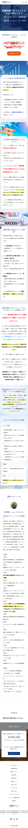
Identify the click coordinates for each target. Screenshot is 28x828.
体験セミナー (14, 781)
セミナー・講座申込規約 (14, 797)
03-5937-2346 (14, 737)
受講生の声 (14, 778)
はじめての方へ (14, 765)
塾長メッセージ (14, 771)
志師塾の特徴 (14, 768)
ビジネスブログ (14, 787)
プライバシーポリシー (14, 794)
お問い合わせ (14, 791)
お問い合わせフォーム (14, 753)
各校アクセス (14, 784)
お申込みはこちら (14, 53)
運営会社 (14, 800)
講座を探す (14, 774)
